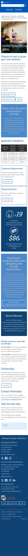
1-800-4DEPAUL (5, 474)
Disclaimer (19, 512)
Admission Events (8, 99)
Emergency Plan (11, 514)
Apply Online (18, 10)
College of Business (5, 16)
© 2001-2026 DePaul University (8, 512)
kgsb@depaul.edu (16, 399)
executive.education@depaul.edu (11, 491)
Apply (18, 99)
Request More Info (8, 95)
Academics (13, 16)
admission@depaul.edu (8, 454)
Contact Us (3, 514)
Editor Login (24, 518)
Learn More (7, 181)
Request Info (9, 10)
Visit (22, 503)
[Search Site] (12, 5)
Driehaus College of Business (14, 438)
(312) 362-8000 (5, 452)
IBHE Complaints (17, 516)
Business (6, 2)
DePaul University (2, 2)
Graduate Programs (22, 17)
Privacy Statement (5, 518)
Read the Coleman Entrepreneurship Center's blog (14, 303)
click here (11, 417)
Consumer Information (6, 516)
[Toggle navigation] (25, 5)
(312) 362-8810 (5, 399)
